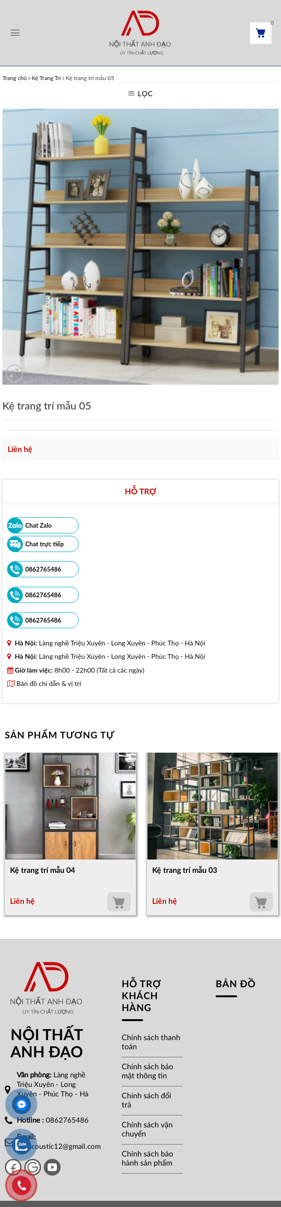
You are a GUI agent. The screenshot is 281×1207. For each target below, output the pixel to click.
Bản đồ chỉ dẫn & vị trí (44, 683)
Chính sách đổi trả (146, 1100)
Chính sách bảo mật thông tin (147, 1071)
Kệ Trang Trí (46, 78)
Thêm (119, 901)
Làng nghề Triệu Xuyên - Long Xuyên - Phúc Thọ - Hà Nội (122, 643)
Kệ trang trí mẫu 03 (184, 870)
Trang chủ (14, 78)
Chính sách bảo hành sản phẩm (147, 1158)
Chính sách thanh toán (151, 1042)
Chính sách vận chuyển (147, 1129)
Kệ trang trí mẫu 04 (42, 870)
